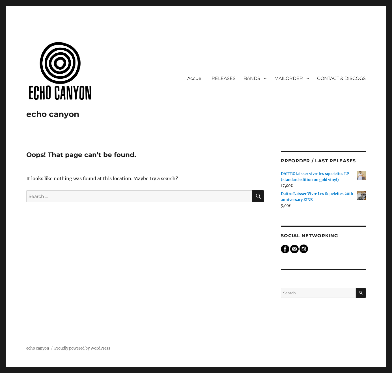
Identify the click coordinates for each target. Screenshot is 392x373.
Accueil (195, 78)
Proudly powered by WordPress (82, 348)
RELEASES (224, 78)
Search (291, 279)
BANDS (252, 78)
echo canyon (52, 114)
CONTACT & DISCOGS (341, 78)
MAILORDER (288, 78)
